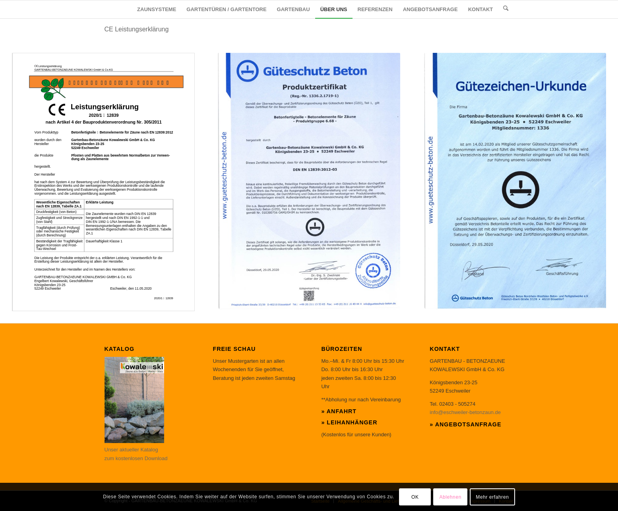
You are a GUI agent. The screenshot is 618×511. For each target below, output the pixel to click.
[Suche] (505, 9)
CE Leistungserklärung (137, 29)
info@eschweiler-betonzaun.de (465, 412)
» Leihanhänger (349, 422)
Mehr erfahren (492, 497)
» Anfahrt (338, 411)
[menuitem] (156, 9)
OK (415, 497)
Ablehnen (450, 497)
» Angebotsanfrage (465, 424)
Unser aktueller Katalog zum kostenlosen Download (136, 449)
